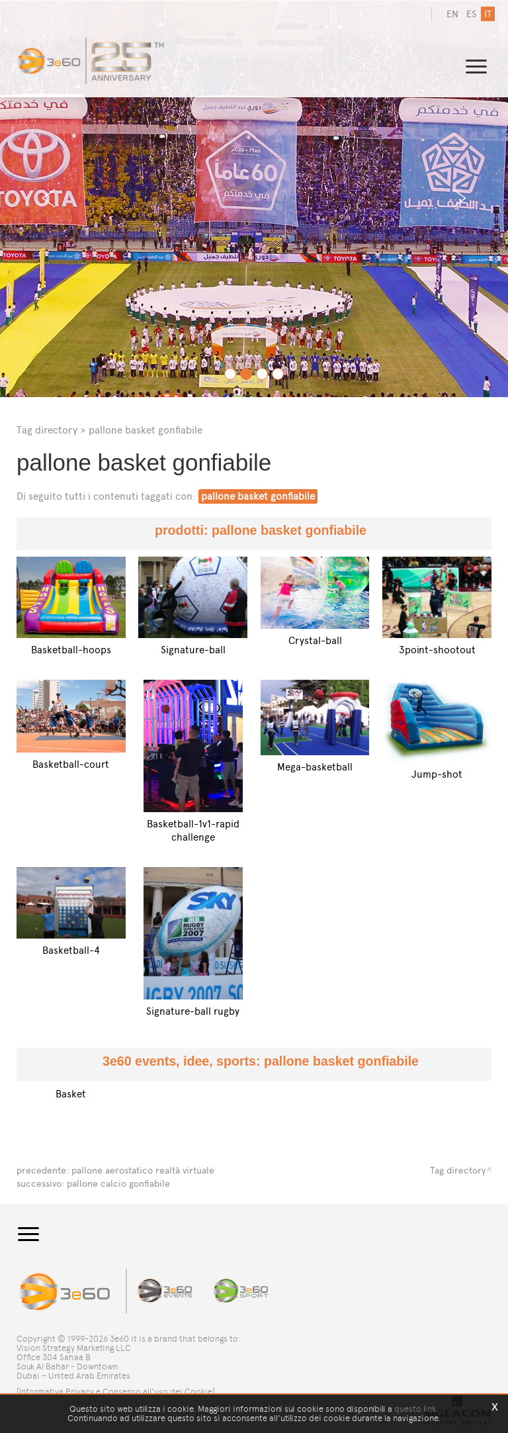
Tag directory (47, 430)
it (487, 14)
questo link (415, 1409)
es (471, 14)
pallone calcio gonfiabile (118, 1183)
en (452, 14)
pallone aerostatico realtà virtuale (142, 1170)
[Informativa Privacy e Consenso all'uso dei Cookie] (116, 1392)
